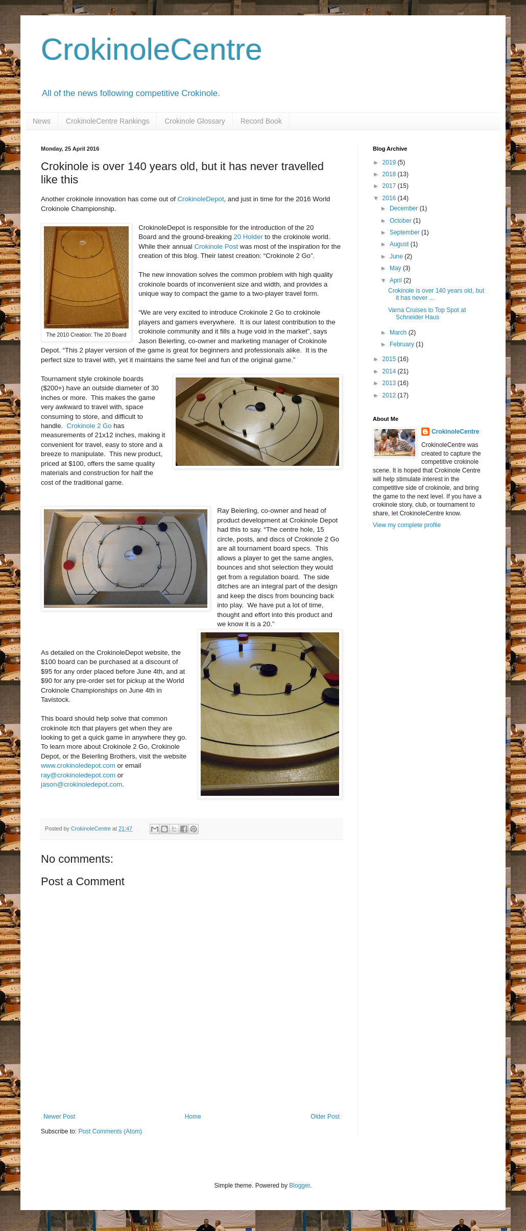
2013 (390, 383)
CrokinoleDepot (201, 199)
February (403, 344)
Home (193, 1116)
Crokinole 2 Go (89, 426)
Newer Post (59, 1116)
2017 (390, 186)
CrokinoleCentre (151, 49)
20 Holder (247, 237)
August (400, 244)
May (396, 268)
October (401, 220)
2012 (390, 395)
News (42, 121)
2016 (390, 198)
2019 (390, 162)
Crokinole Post (216, 246)
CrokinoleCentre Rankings (107, 121)
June (397, 256)
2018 (390, 174)
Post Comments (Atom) (110, 1131)
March (399, 332)
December (405, 208)
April (396, 280)
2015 (390, 359)
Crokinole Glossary (194, 121)
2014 (390, 371)
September (405, 232)
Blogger (299, 1185)
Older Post (325, 1116)
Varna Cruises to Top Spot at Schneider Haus (427, 313)
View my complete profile (407, 525)
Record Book (261, 121)
